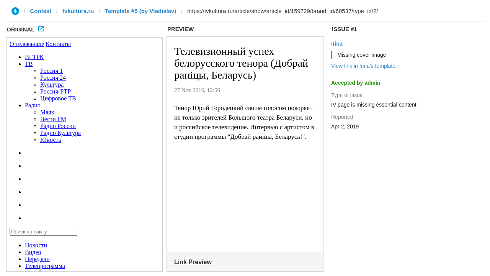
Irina (337, 44)
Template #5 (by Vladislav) (140, 11)
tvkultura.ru (78, 11)
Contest (41, 11)
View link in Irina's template (363, 66)
